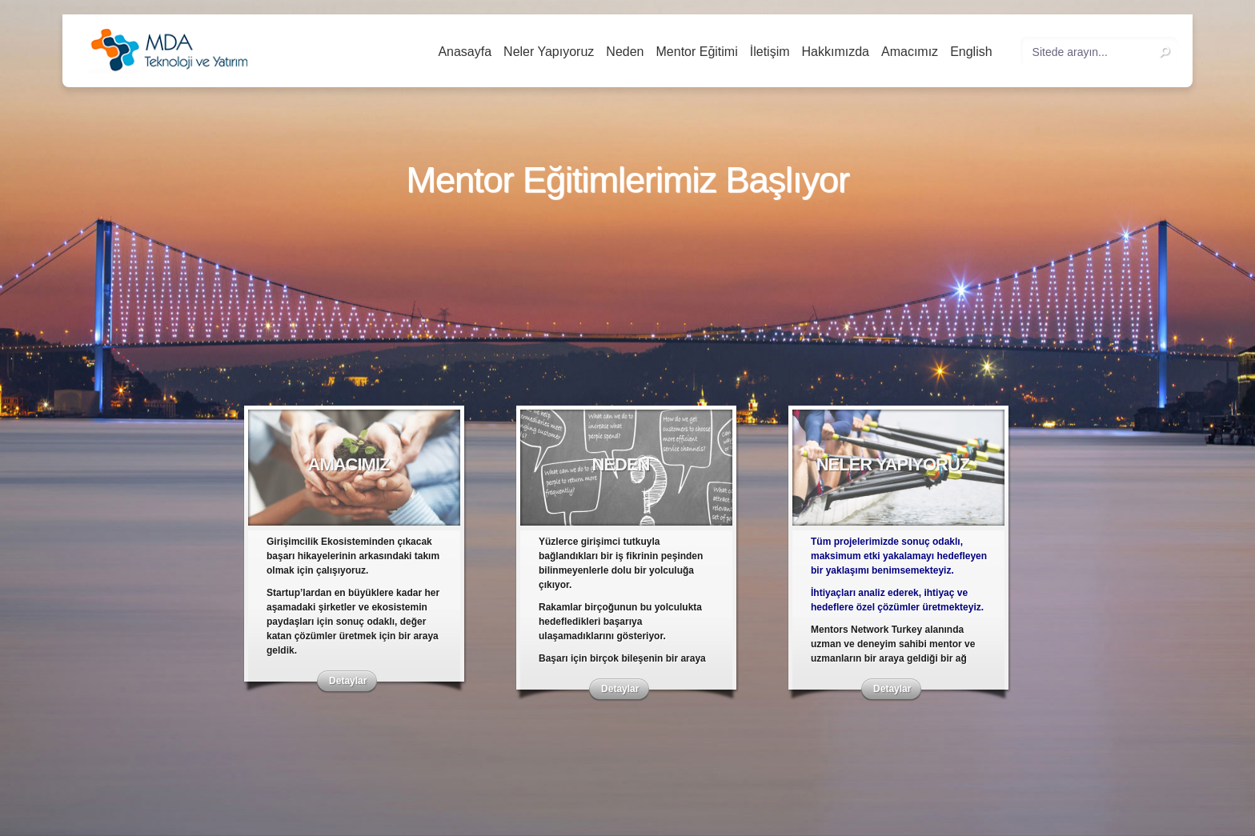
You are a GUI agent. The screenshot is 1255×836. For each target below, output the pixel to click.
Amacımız (909, 51)
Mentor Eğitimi (697, 51)
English (971, 51)
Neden (625, 51)
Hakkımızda (835, 51)
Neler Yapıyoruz (548, 51)
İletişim (770, 51)
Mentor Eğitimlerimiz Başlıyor (627, 181)
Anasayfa (464, 51)
